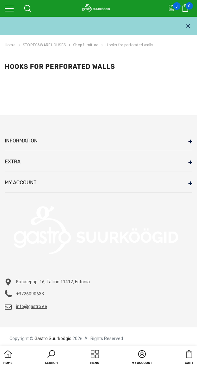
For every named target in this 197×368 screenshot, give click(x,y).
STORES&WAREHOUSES (44, 45)
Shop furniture (85, 45)
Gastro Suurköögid (52, 338)
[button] (51, 357)
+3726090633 (30, 293)
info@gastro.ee (31, 306)
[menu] (9, 8)
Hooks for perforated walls (129, 45)
